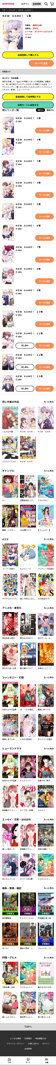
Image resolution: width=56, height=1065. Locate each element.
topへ (28, 1026)
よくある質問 (15, 1038)
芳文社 (35, 28)
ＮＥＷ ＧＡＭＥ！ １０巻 (29, 311)
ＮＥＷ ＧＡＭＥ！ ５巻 (28, 204)
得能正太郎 (37, 25)
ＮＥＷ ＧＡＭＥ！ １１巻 (29, 333)
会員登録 (37, 4)
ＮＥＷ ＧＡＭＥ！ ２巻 (28, 139)
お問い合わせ (33, 1043)
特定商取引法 (40, 1038)
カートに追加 (41, 63)
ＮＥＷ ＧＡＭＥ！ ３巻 (28, 161)
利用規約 (28, 1038)
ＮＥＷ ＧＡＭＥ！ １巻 (28, 118)
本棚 (46, 1062)
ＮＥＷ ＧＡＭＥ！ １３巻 (29, 376)
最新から (50, 110)
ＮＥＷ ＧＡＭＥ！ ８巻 (28, 269)
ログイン (25, 4)
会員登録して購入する (28, 55)
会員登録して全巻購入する (28, 96)
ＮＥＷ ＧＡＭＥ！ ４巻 (28, 182)
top (4, 10)
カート (28, 1062)
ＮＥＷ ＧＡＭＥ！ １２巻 (29, 355)
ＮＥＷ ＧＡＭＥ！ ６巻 (28, 225)
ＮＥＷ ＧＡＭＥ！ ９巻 (28, 290)
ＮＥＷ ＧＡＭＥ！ (25, 10)
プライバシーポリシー (15, 1043)
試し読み (25, 345)
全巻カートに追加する (28, 105)
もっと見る (49, 402)
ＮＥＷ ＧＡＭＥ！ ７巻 (28, 247)
